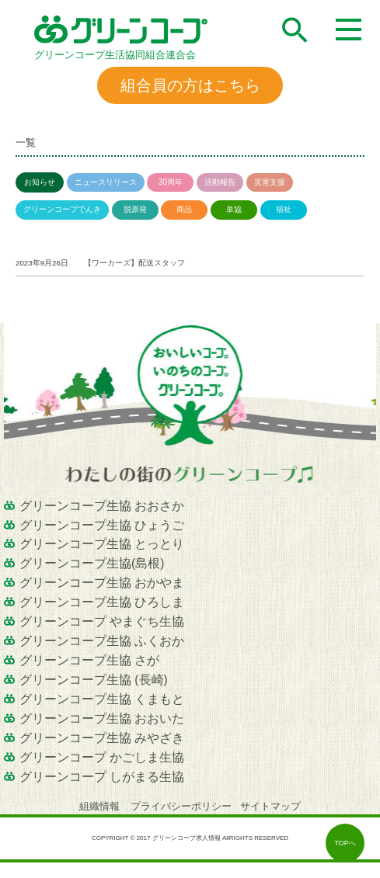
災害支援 (269, 182)
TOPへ (345, 843)
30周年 (170, 182)
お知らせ (39, 182)
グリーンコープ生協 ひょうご (101, 525)
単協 (234, 209)
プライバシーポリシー (181, 806)
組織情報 (101, 806)
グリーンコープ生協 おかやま (101, 582)
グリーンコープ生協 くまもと (101, 699)
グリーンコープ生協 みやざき (101, 737)
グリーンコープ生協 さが (89, 660)
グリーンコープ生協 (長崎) (93, 679)
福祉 (283, 209)
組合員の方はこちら (190, 85)
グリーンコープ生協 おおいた (101, 718)
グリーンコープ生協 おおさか (101, 505)
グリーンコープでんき (62, 209)
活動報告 (219, 182)
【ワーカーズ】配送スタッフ (134, 263)
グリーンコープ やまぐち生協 (101, 621)
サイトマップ (270, 806)
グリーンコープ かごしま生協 (101, 757)
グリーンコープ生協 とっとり (101, 543)
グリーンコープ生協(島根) (91, 563)
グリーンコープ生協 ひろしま (101, 602)
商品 (184, 209)
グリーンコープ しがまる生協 (101, 776)
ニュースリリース (106, 182)
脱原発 (135, 209)
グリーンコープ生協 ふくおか (101, 640)
